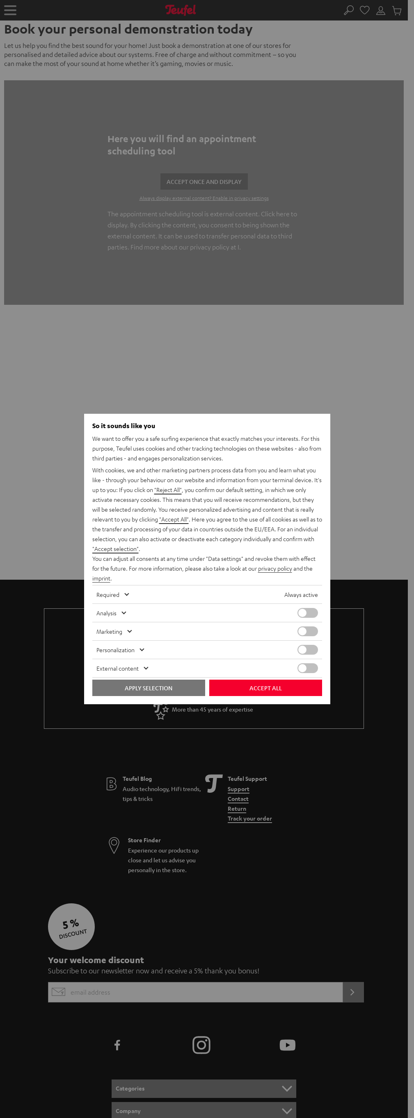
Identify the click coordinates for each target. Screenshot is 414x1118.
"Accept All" (174, 519)
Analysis (106, 613)
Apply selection (148, 688)
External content (117, 668)
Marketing (109, 631)
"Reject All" (168, 489)
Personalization (115, 649)
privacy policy (275, 568)
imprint (101, 578)
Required (107, 594)
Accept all (265, 688)
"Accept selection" (115, 548)
